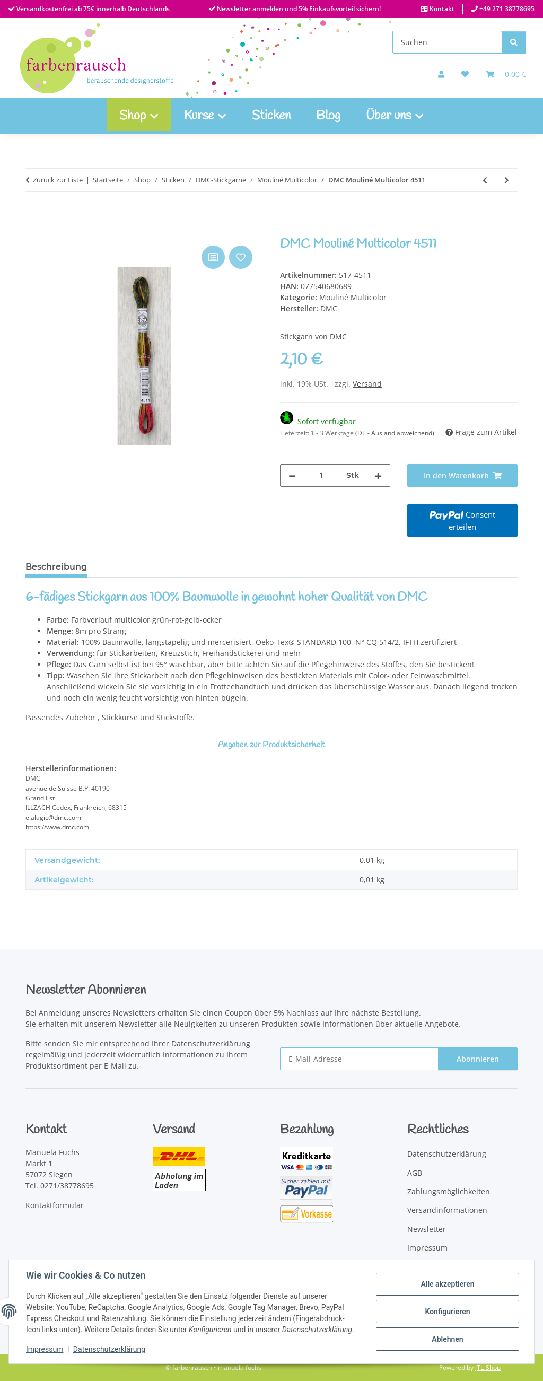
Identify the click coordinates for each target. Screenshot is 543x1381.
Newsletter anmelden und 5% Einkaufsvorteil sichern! (298, 8)
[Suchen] (447, 42)
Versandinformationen (447, 1210)
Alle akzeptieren (447, 1284)
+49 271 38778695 (506, 8)
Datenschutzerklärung (109, 1349)
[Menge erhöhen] (378, 475)
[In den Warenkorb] (33, 231)
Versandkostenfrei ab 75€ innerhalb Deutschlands (92, 8)
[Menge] (321, 475)
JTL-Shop (488, 1367)
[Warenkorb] (506, 74)
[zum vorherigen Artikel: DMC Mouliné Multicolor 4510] (485, 180)
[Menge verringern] (292, 475)
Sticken (271, 116)
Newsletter (426, 1229)
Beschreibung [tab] (56, 567)
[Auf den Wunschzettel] (240, 257)
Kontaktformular (54, 1205)
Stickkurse (120, 717)
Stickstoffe (174, 717)
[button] (441, 74)
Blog (328, 116)
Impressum (44, 1349)
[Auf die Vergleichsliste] (213, 257)
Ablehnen (447, 1339)
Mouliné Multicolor (353, 297)
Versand (367, 384)
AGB (414, 1173)
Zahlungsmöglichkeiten (448, 1191)
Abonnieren (478, 1059)
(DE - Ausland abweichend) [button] (394, 433)
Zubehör (80, 717)
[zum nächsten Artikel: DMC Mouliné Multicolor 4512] (507, 180)
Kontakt (441, 8)
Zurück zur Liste (58, 180)
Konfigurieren (447, 1311)
